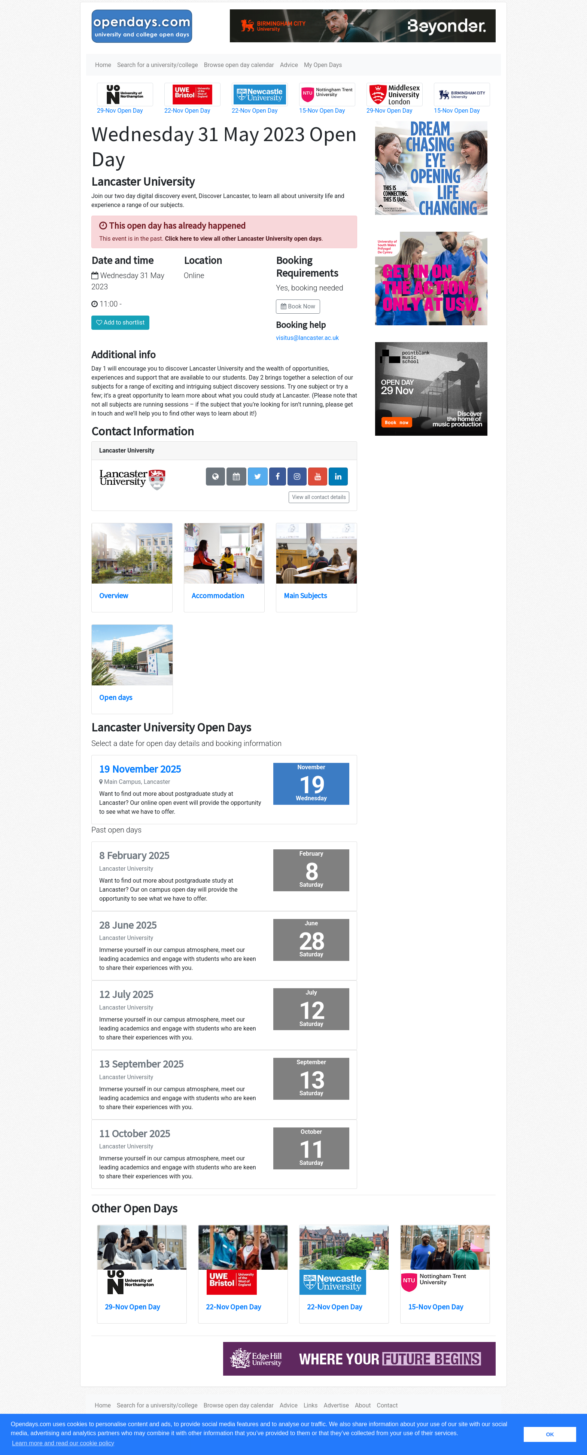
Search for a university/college (157, 65)
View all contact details (319, 497)
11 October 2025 (134, 1133)
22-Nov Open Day (187, 110)
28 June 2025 (128, 925)
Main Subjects (305, 595)
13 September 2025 (141, 1064)
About (363, 1405)
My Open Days (323, 65)
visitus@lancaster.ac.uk (307, 337)
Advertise (336, 1405)
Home (103, 65)
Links (311, 1405)
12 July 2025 (126, 994)
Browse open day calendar (239, 65)
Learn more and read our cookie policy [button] (63, 1443)
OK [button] (550, 1434)
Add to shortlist (120, 322)
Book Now (298, 306)
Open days (115, 697)
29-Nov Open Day (120, 110)
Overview (113, 595)
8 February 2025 (134, 855)
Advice (289, 65)
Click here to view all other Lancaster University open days (243, 238)
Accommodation (218, 595)
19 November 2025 (140, 769)
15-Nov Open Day (322, 110)
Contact (387, 1405)
